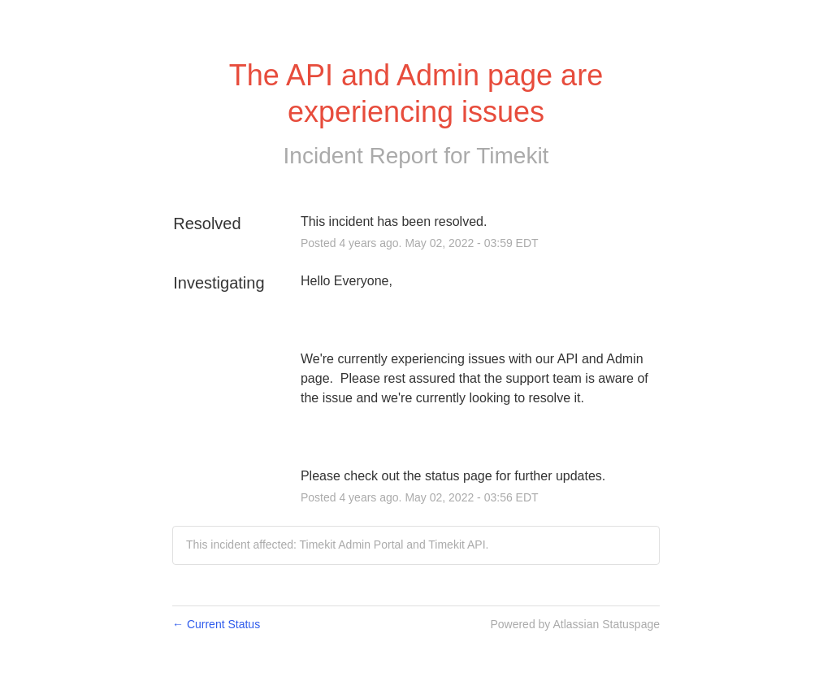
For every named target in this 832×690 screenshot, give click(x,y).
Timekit (512, 155)
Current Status (216, 624)
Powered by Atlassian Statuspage (575, 624)
